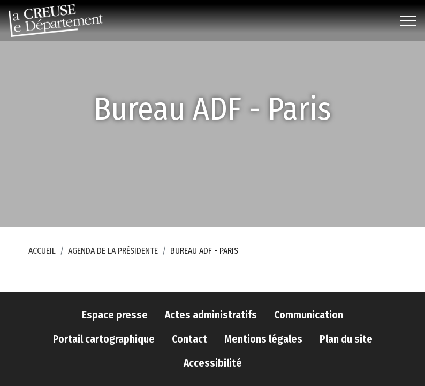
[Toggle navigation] (408, 21)
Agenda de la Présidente (113, 251)
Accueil (42, 251)
